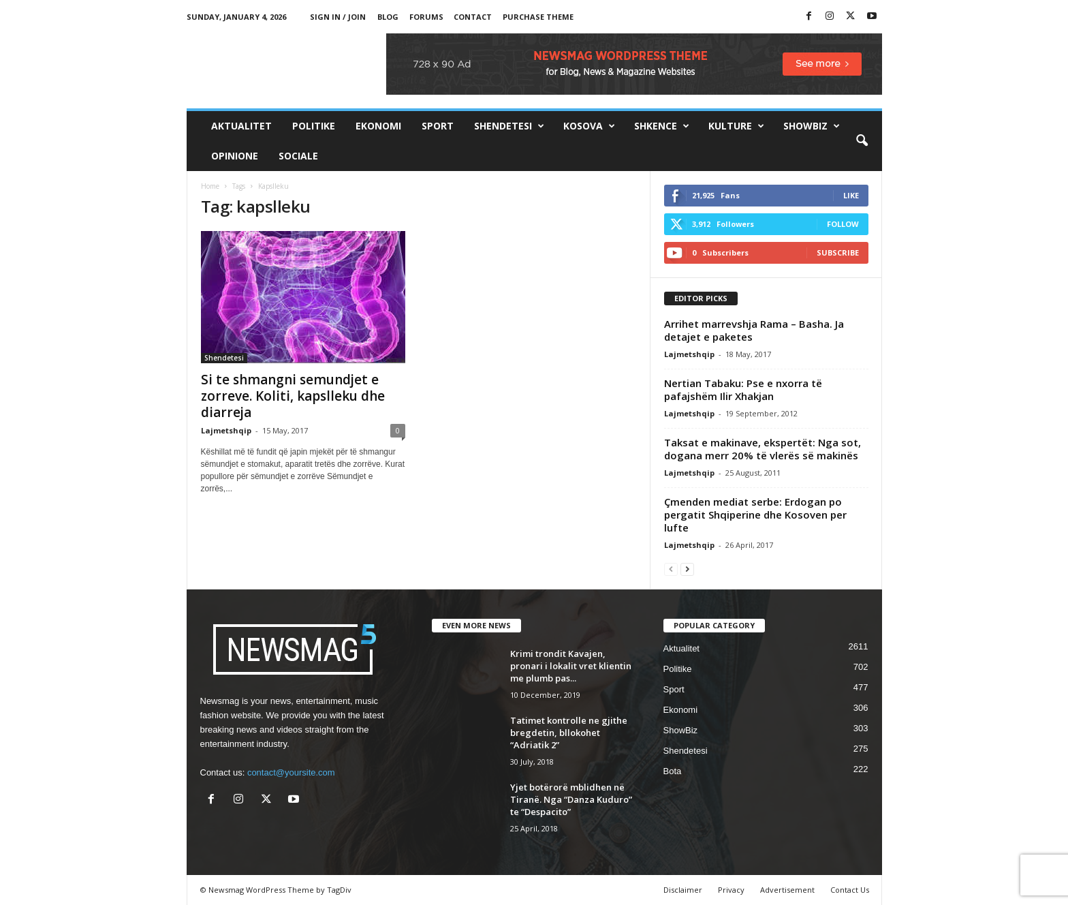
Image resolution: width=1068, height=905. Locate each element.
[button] (862, 141)
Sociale (298, 155)
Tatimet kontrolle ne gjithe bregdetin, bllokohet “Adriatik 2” (568, 732)
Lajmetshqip (226, 430)
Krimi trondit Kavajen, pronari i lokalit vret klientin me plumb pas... (570, 665)
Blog (387, 17)
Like (851, 195)
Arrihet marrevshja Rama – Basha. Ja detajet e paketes (754, 330)
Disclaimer (682, 890)
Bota (672, 771)
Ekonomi (378, 125)
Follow (843, 224)
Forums (426, 17)
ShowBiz (811, 126)
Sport (438, 125)
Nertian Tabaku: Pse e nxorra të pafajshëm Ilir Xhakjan (743, 389)
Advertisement (787, 890)
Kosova (589, 126)
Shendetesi (509, 126)
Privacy (731, 890)
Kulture (736, 126)
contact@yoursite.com (291, 772)
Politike (313, 125)
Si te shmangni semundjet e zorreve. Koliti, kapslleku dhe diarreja (293, 396)
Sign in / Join (338, 17)
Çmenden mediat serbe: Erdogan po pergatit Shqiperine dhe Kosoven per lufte (755, 514)
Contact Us (849, 890)
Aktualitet (241, 125)
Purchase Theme (538, 17)
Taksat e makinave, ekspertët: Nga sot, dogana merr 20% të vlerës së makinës (762, 448)
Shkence (661, 126)
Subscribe (838, 252)
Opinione (234, 155)
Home (210, 186)
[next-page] (687, 569)
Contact (473, 17)
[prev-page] (671, 569)
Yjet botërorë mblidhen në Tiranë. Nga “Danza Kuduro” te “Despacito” (571, 799)
